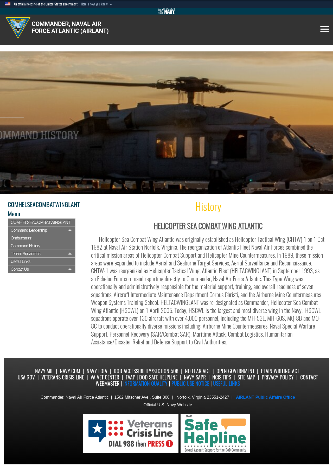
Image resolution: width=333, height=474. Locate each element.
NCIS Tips (221, 377)
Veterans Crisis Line (62, 377)
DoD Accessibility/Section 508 (146, 371)
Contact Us (20, 269)
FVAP (130, 377)
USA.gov (26, 377)
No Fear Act (197, 371)
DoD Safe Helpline (158, 377)
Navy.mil (44, 371)
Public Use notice (190, 383)
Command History (25, 246)
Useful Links (20, 261)
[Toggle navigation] (324, 29)
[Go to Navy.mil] (166, 11)
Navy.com (70, 371)
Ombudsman (21, 238)
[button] (97, 4)
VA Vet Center (105, 377)
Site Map (246, 377)
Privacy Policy (278, 377)
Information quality (145, 383)
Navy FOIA (97, 371)
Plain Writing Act (280, 371)
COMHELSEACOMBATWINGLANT (40, 222)
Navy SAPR (195, 377)
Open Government (235, 371)
